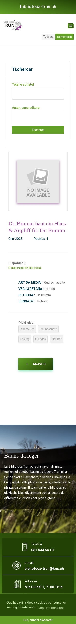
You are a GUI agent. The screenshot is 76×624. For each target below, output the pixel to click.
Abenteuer (27, 329)
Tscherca (38, 130)
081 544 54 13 (42, 550)
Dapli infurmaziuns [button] (51, 608)
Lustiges (40, 339)
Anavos (36, 364)
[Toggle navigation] (71, 25)
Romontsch (64, 36)
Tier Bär (56, 339)
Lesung (25, 339)
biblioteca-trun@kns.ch (44, 568)
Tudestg (48, 36)
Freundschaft (48, 329)
